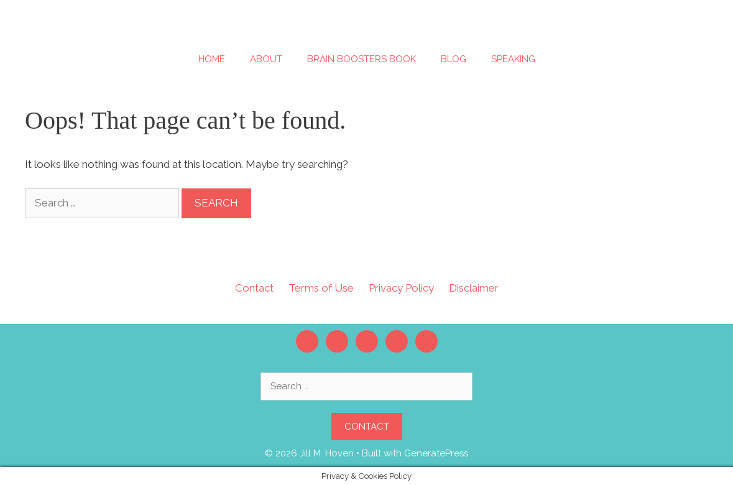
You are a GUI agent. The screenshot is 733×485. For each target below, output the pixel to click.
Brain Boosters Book (361, 59)
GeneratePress (436, 453)
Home (211, 59)
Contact (254, 288)
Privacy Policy (401, 288)
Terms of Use (321, 288)
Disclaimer (474, 288)
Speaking (513, 59)
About (266, 59)
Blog (453, 59)
